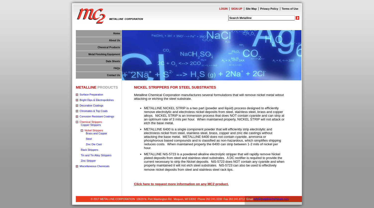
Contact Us (113, 75)
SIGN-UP (236, 8)
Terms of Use (290, 8)
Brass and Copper (96, 133)
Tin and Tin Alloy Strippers (96, 155)
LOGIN (223, 8)
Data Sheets (113, 61)
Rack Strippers (89, 149)
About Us (114, 40)
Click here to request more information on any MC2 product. (181, 184)
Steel (89, 138)
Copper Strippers (91, 124)
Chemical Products (108, 47)
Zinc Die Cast (94, 144)
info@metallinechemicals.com (271, 199)
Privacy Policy (269, 8)
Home (116, 33)
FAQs (117, 68)
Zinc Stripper (88, 160)
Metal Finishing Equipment (104, 54)
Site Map (251, 8)
